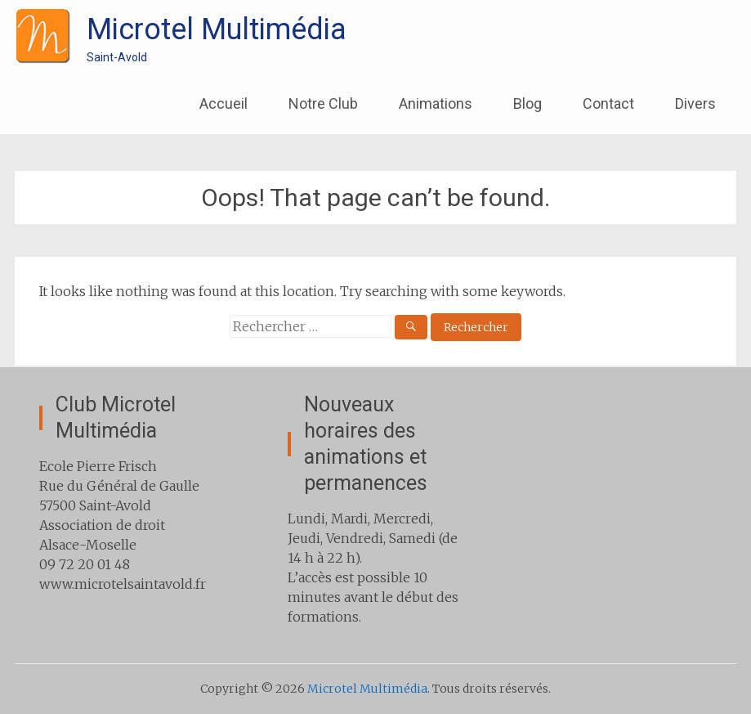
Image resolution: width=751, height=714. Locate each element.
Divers (695, 103)
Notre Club (323, 103)
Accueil (223, 103)
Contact (608, 103)
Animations (435, 103)
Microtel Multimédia (216, 29)
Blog (527, 103)
